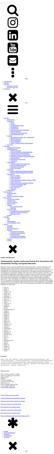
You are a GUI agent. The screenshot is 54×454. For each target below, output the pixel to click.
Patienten (9, 230)
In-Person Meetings (12, 202)
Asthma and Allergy (15, 177)
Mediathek (10, 225)
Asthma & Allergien (15, 150)
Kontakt (9, 215)
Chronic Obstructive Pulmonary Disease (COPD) (23, 180)
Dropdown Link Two (12, 87)
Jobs (8, 220)
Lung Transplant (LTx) (16, 186)
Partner (12, 122)
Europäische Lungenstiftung (17, 233)
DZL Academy (8, 197)
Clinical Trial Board (15, 131)
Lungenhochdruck (15, 158)
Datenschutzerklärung (9, 432)
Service (6, 224)
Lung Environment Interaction (18, 165)
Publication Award (15, 214)
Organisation (10, 121)
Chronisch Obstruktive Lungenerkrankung (21, 152)
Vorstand (12, 124)
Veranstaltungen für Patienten (18, 237)
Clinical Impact (8, 192)
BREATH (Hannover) (16, 138)
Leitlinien (9, 194)
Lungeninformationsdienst (17, 231)
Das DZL (6, 118)
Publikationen (10, 190)
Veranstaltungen (11, 221)
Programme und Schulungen (17, 236)
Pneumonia (13, 189)
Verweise (9, 240)
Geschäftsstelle (14, 128)
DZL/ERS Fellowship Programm (19, 212)
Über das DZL (11, 119)
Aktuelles (6, 217)
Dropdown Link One (12, 86)
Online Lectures (11, 203)
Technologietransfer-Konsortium (18, 133)
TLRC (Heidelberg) (15, 141)
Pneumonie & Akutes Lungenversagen (20, 155)
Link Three (7, 89)
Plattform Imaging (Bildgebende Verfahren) (21, 172)
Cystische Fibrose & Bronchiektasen (19, 153)
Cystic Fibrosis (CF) (15, 181)
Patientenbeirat (14, 127)
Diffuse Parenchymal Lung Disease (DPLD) (21, 183)
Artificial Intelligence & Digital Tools (20, 164)
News (8, 218)
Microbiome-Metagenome (17, 166)
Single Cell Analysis (15, 168)
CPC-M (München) (15, 140)
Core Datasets (10, 174)
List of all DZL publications (8, 387)
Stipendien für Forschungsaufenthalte (20, 211)
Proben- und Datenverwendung (15, 196)
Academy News (11, 200)
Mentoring (13, 208)
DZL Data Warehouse (12, 228)
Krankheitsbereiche (12, 149)
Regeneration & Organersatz (17, 159)
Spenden (9, 239)
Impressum (7, 434)
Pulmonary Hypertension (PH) (18, 184)
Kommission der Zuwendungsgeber (19, 130)
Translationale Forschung (13, 147)
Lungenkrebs (13, 161)
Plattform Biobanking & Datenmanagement (21, 171)
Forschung (6, 146)
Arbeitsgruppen (11, 162)
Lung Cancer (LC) (15, 187)
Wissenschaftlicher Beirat (17, 125)
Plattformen (10, 169)
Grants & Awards (11, 209)
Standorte (9, 136)
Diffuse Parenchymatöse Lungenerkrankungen (22, 156)
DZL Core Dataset (15, 175)
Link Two (6, 84)
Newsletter (10, 227)
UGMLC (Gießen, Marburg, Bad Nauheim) (21, 143)
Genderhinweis (8, 435)
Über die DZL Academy (13, 199)
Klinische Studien (11, 193)
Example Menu (8, 81)
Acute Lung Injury (15, 178)
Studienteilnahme (14, 234)
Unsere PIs (10, 144)
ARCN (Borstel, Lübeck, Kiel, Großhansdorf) (22, 137)
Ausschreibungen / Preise (13, 222)
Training (9, 205)
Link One (6, 83)
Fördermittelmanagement (17, 134)
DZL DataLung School (16, 206)
